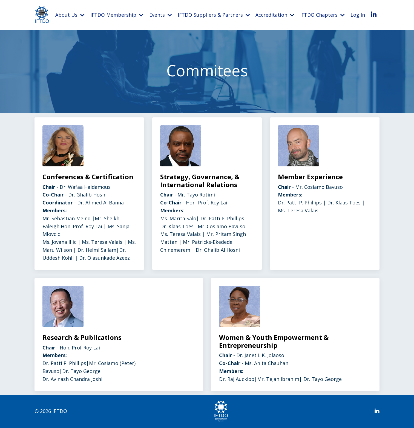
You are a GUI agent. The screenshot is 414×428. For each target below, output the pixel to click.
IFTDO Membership (116, 14)
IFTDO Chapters (322, 14)
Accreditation (275, 14)
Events (160, 14)
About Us (70, 14)
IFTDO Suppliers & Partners (213, 14)
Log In (358, 14)
